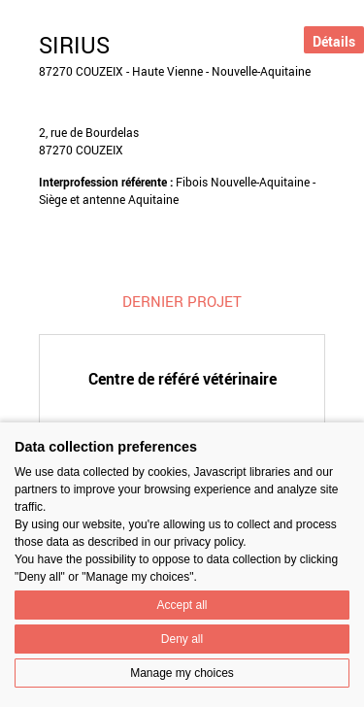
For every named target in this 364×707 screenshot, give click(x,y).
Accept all (181, 605)
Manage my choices (182, 673)
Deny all (182, 639)
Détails (334, 41)
